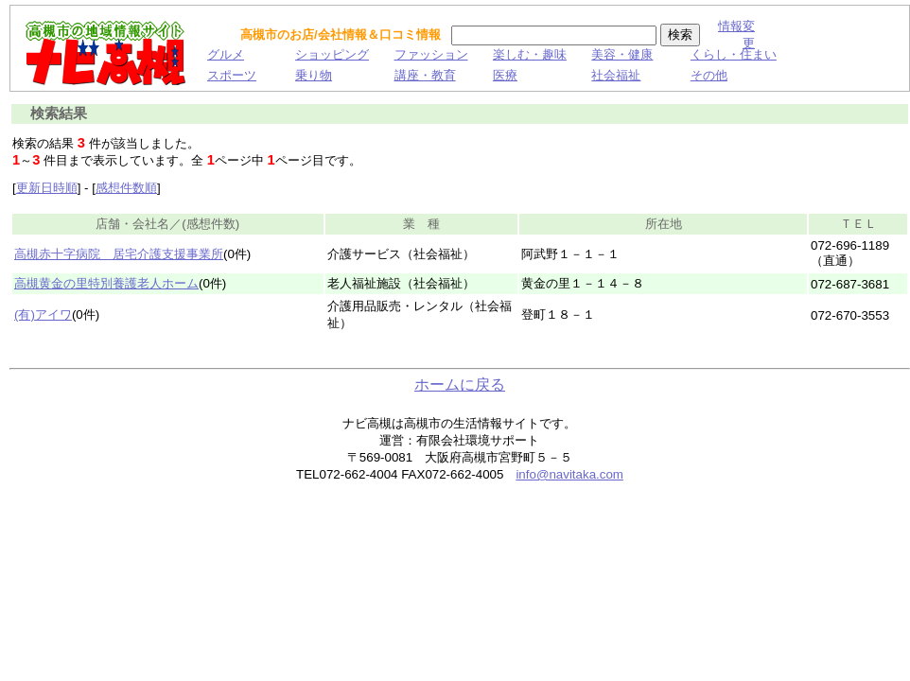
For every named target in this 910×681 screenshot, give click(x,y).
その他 (709, 75)
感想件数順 (126, 188)
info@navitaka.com (569, 474)
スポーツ (231, 75)
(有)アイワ (43, 314)
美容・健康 (622, 54)
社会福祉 (615, 75)
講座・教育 (425, 75)
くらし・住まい (734, 54)
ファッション (431, 54)
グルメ (225, 54)
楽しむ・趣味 (530, 54)
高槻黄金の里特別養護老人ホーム (106, 283)
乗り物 (313, 75)
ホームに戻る (459, 384)
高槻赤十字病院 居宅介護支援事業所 (118, 254)
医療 (505, 75)
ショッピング (332, 54)
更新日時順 (47, 188)
